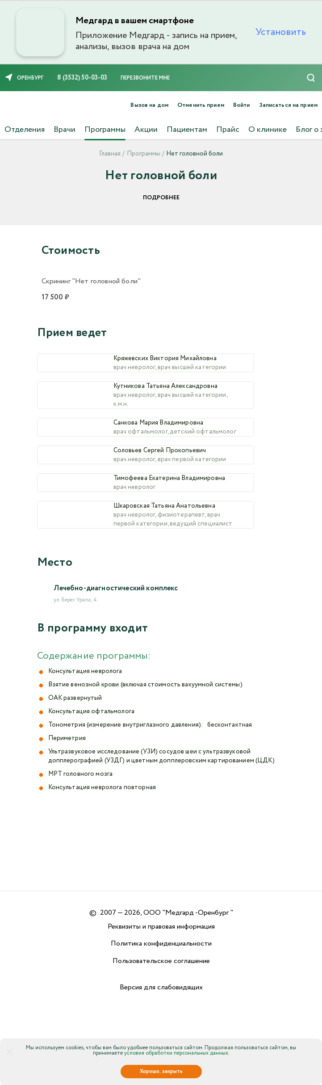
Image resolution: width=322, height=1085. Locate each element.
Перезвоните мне (145, 78)
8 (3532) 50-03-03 (82, 77)
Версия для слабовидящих (161, 987)
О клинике (267, 129)
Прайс (227, 129)
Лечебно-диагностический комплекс (116, 669)
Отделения (24, 129)
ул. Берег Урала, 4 (75, 680)
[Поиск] (311, 77)
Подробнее (161, 197)
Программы (104, 129)
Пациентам (187, 129)
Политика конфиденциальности (161, 943)
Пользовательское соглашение (161, 961)
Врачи (64, 129)
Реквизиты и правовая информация (161, 926)
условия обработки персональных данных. (177, 1053)
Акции (146, 129)
